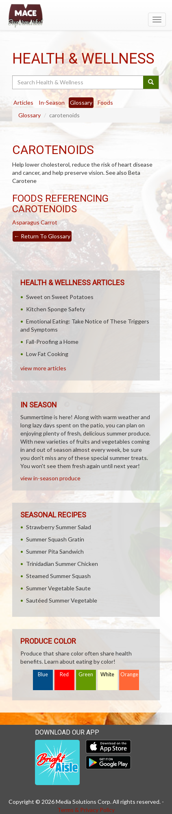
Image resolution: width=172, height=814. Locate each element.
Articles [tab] (23, 102)
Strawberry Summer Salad (58, 527)
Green (85, 674)
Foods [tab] (105, 102)
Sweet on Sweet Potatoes (60, 296)
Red (64, 674)
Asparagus (25, 222)
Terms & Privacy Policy (86, 809)
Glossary (29, 115)
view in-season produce (50, 478)
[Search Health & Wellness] (78, 82)
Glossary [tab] (81, 102)
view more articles (43, 368)
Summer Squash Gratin (55, 539)
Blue (43, 674)
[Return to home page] (86, 16)
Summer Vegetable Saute (58, 588)
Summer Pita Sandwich (55, 551)
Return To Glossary (42, 236)
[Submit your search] (151, 82)
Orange (129, 674)
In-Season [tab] (52, 102)
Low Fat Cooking (47, 353)
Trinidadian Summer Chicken (62, 563)
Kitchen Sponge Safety (55, 309)
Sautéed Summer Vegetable (61, 600)
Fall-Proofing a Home (52, 341)
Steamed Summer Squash (58, 575)
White (107, 674)
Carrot (49, 222)
